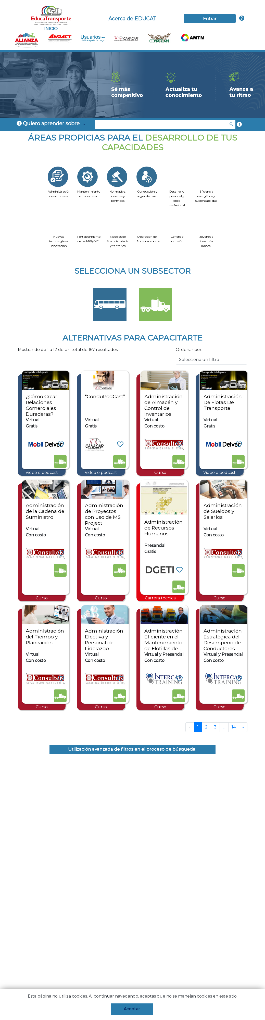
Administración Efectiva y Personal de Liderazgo (104, 639)
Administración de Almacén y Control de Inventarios (163, 405)
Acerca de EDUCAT (132, 19)
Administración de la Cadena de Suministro (45, 511)
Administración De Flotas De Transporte (223, 402)
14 (234, 727)
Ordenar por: (189, 349)
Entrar (210, 18)
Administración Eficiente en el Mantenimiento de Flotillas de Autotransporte (163, 642)
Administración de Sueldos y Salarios (223, 511)
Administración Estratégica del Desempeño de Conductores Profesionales (223, 642)
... (224, 727)
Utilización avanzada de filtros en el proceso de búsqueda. (132, 749)
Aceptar (132, 1008)
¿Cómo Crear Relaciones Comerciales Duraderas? (41, 405)
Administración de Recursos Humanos (163, 528)
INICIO (51, 18)
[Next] (243, 727)
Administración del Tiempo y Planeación (45, 637)
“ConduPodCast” (105, 396)
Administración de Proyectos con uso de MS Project (104, 514)
